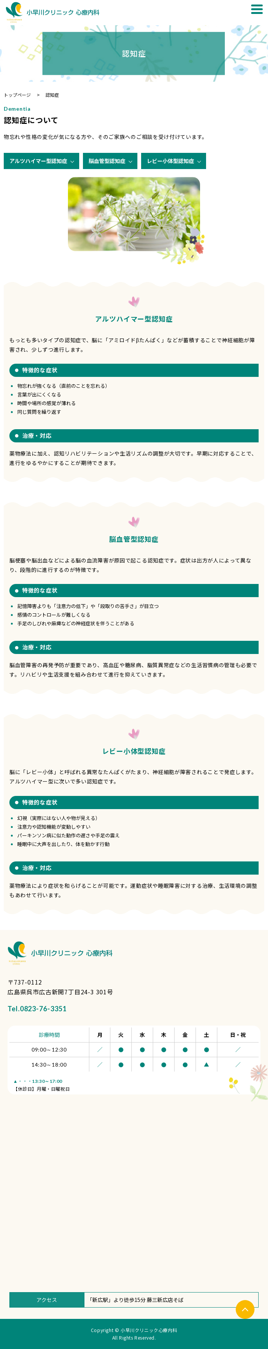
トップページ (17, 94)
